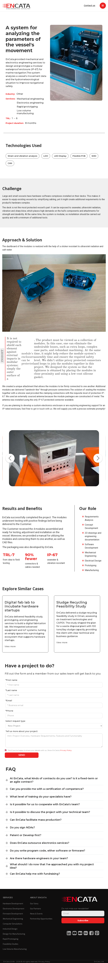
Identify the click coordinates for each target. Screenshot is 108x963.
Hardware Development (13, 903)
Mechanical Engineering (13, 919)
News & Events (36, 914)
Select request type (15, 721)
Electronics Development (13, 908)
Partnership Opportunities (41, 919)
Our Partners (35, 908)
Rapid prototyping (27, 106)
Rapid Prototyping (10, 939)
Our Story (34, 903)
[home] (16, 6)
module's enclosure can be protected (28, 358)
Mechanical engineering (30, 98)
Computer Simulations (12, 924)
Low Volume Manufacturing (15, 949)
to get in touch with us (41, 408)
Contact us (89, 5)
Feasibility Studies (10, 944)
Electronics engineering (30, 102)
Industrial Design (10, 929)
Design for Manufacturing (14, 934)
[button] (103, 6)
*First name (11, 680)
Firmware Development (13, 914)
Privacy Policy (66, 750)
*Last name (11, 690)
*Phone (9, 711)
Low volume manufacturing (25, 112)
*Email (8, 700)
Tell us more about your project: (21, 731)
